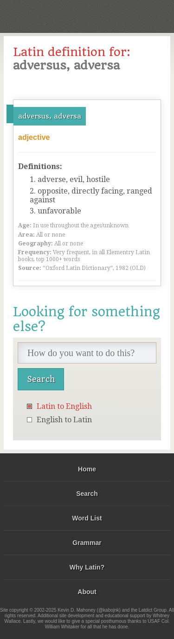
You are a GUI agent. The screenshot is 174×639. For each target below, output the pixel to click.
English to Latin (64, 419)
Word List (87, 518)
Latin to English (64, 406)
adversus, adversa (49, 116)
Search (87, 493)
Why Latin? (87, 567)
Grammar (86, 542)
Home (87, 469)
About (86, 591)
